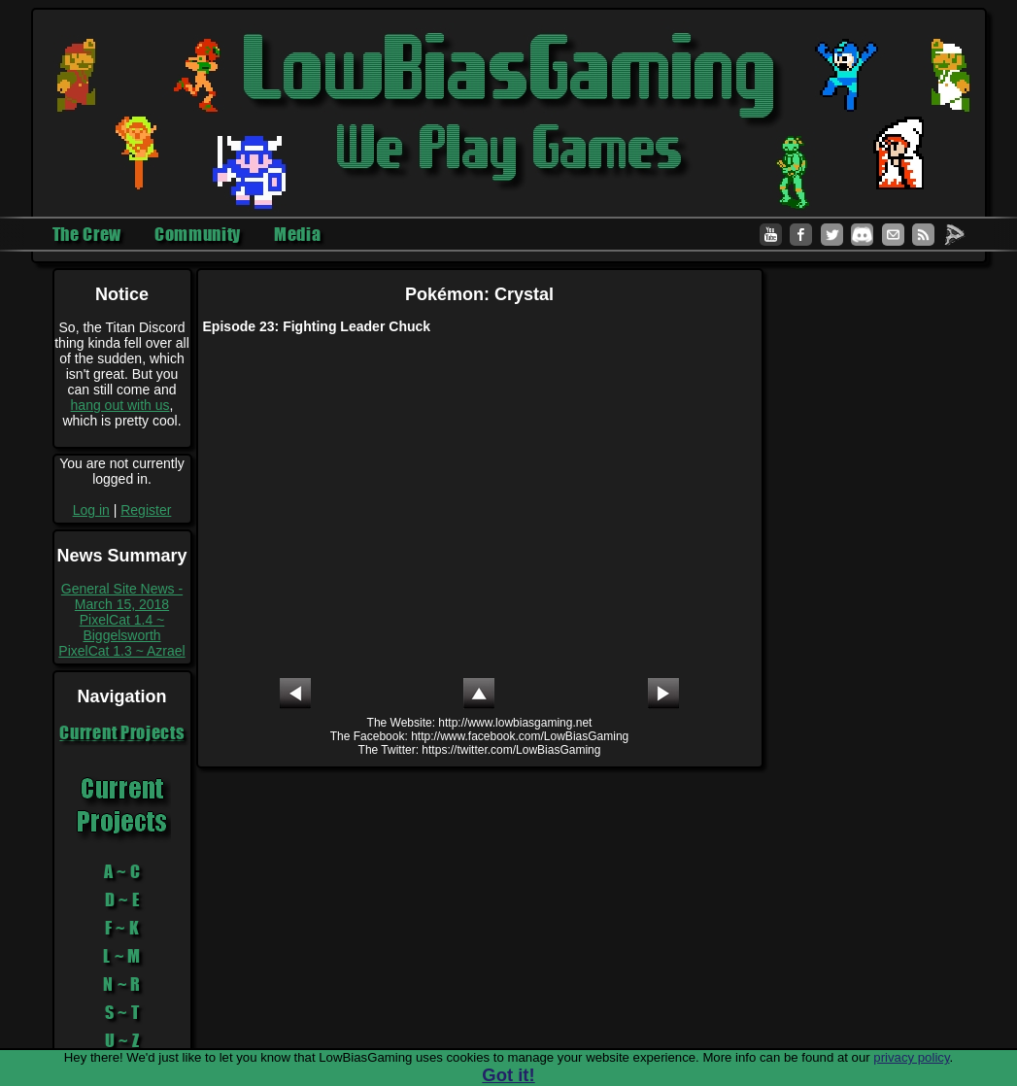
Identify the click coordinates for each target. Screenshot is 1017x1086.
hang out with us (120, 405)
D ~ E (122, 899)
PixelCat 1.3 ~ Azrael (121, 651)
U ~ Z (122, 1040)
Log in (91, 510)
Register (145, 510)
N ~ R (122, 984)
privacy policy (911, 1057)
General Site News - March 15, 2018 (122, 596)
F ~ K (122, 927)
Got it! (508, 1075)
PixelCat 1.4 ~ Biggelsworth (122, 627)
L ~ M (122, 956)
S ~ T (122, 1012)
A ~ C (122, 871)
